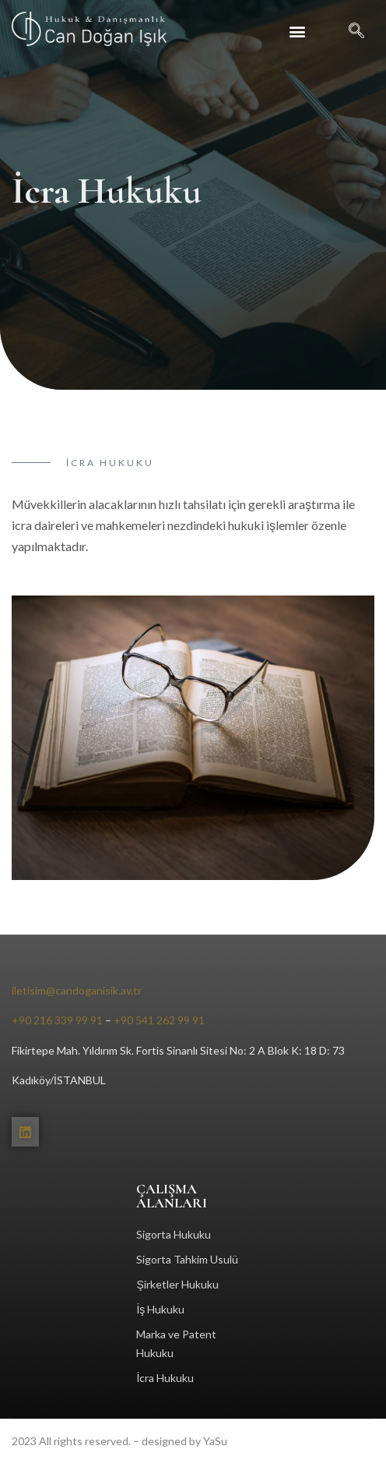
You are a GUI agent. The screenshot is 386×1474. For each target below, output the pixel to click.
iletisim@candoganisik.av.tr (77, 990)
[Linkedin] (25, 1132)
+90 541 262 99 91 (159, 1020)
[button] (297, 31)
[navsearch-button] (348, 31)
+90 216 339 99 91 (57, 1020)
